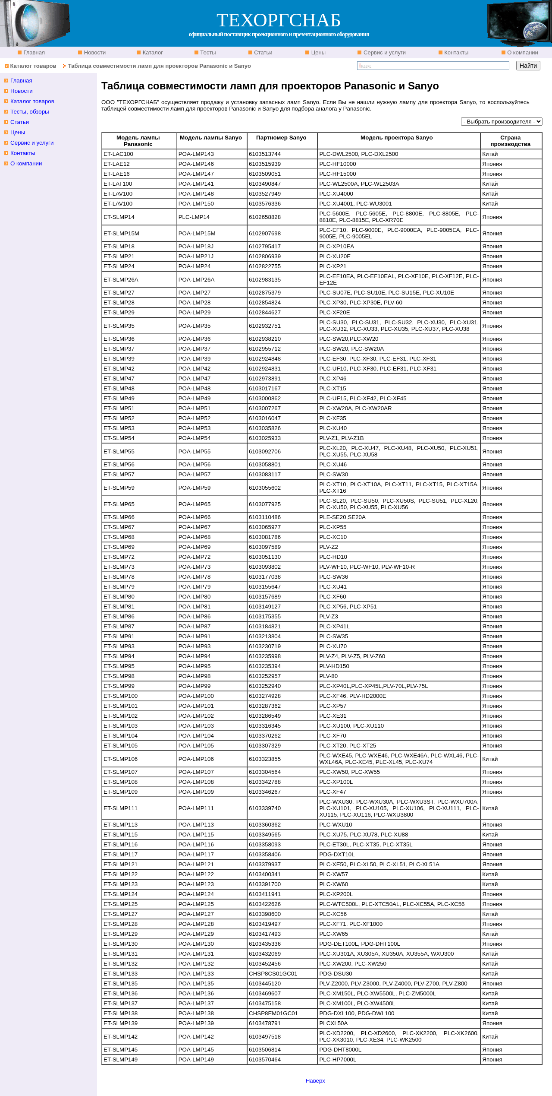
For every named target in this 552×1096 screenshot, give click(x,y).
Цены (318, 52)
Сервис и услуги (384, 52)
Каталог (152, 52)
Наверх (315, 1080)
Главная (33, 52)
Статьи (263, 52)
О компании (522, 52)
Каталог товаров (33, 66)
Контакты (456, 52)
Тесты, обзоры (29, 111)
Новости (94, 52)
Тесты (207, 52)
